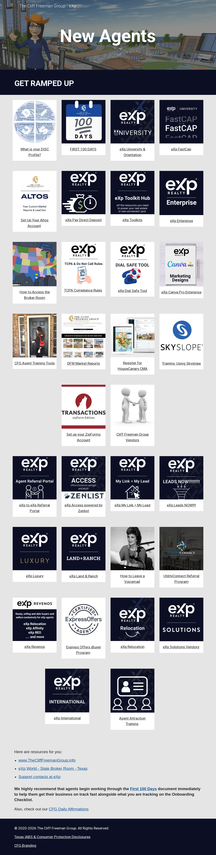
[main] (108, 36)
